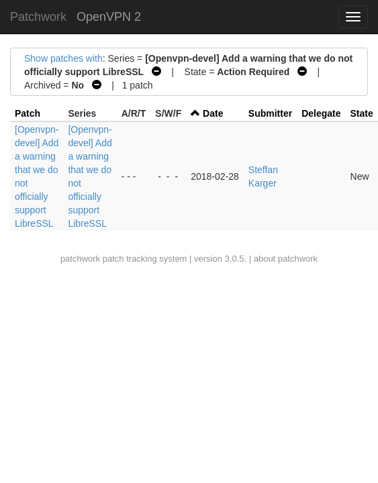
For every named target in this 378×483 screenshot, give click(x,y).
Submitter (270, 113)
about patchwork (286, 259)
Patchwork (38, 16)
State (361, 113)
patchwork (80, 259)
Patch (27, 113)
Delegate (320, 113)
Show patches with (63, 58)
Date (213, 113)
